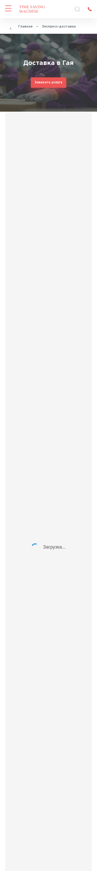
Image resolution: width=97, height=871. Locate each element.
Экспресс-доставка (59, 26)
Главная (25, 26)
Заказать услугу (48, 82)
